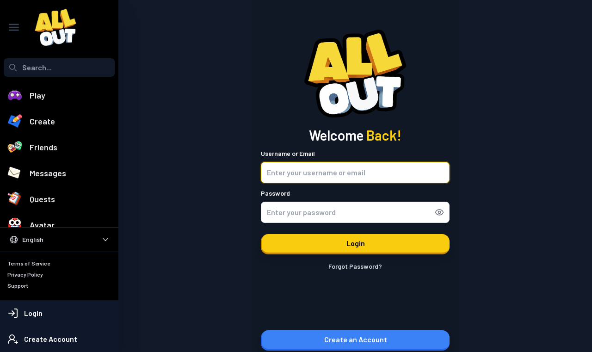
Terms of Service (28, 263)
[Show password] (442, 212)
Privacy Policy (25, 274)
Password (275, 193)
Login (355, 243)
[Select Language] (59, 239)
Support (17, 285)
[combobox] (59, 67)
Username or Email (288, 153)
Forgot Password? (355, 266)
